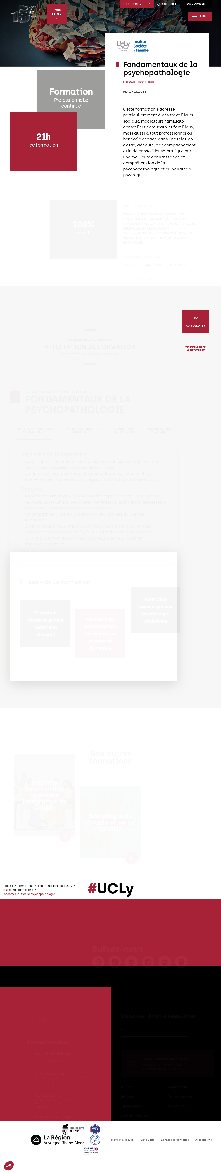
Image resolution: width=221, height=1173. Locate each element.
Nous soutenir (195, 4)
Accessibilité (203, 1139)
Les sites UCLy (136, 4)
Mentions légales (122, 1139)
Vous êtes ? (56, 14)
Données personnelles (175, 1139)
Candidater (195, 321)
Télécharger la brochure (195, 344)
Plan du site (147, 1139)
